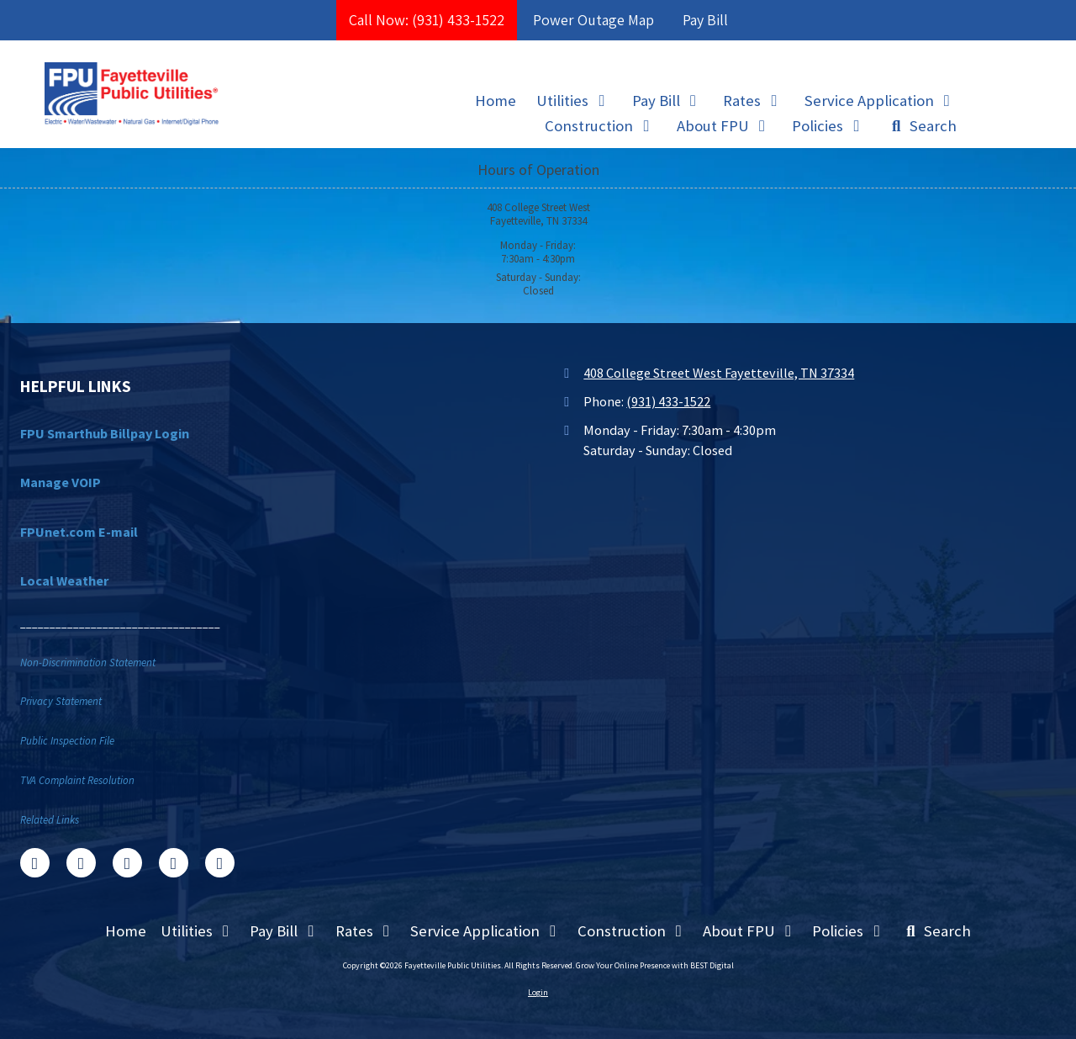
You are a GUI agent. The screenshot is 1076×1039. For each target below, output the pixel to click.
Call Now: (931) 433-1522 (426, 19)
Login (538, 992)
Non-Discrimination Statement (88, 662)
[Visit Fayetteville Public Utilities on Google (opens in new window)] (127, 862)
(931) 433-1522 (668, 401)
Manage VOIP (60, 482)
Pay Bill (705, 19)
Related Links (49, 820)
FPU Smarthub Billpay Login (104, 433)
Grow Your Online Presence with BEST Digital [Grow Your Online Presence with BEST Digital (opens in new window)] (655, 965)
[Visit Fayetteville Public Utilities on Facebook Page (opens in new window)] (35, 862)
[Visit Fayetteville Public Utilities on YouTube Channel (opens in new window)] (173, 862)
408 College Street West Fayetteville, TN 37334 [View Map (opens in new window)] (718, 372)
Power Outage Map (593, 19)
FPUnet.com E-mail (79, 531)
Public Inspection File (67, 741)
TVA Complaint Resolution (77, 780)
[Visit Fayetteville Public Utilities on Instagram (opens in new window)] (220, 862)
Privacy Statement (61, 701)
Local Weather (64, 580)
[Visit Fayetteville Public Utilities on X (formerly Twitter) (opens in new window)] (81, 862)
